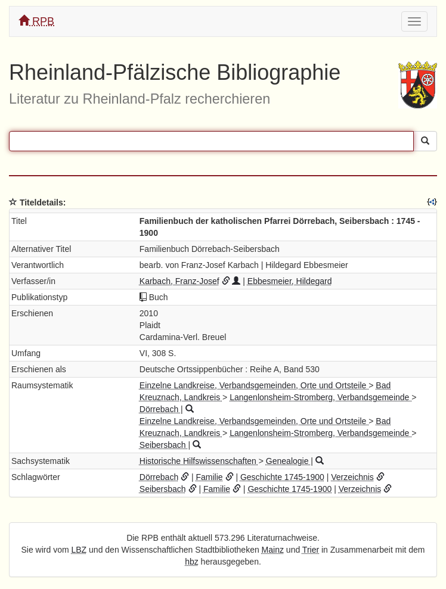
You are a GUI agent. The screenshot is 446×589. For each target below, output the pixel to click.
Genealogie (288, 461)
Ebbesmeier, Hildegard (289, 281)
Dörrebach (160, 409)
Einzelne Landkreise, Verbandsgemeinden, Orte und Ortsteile (254, 385)
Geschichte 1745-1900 (282, 477)
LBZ (79, 549)
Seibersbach (164, 445)
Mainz (273, 549)
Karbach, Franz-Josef (179, 281)
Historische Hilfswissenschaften (199, 461)
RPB (36, 21)
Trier (310, 549)
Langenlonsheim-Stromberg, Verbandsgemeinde (320, 397)
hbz (192, 561)
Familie (209, 477)
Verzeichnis (352, 477)
